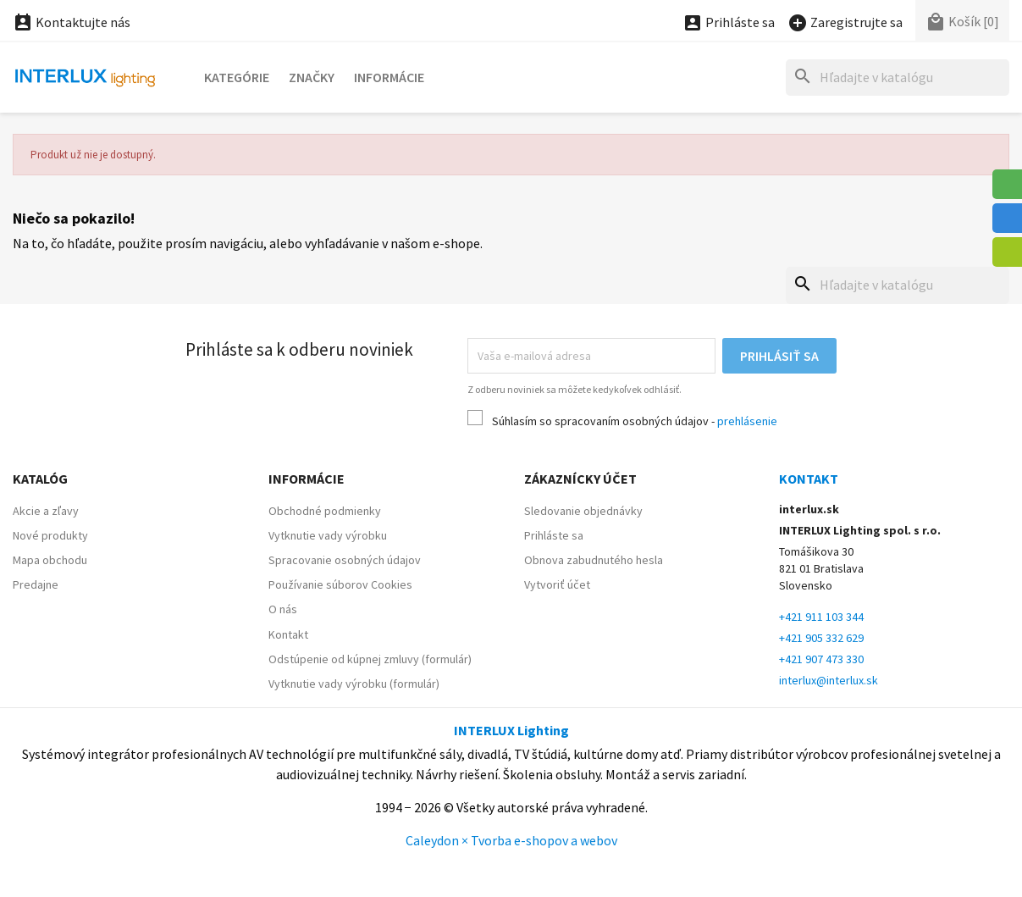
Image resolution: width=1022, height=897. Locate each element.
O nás (282, 609)
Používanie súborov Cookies (340, 584)
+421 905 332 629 (821, 637)
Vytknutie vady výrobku (327, 535)
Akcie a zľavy (46, 510)
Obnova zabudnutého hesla (593, 560)
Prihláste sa (553, 535)
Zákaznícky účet (580, 478)
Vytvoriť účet (557, 584)
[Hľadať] (897, 77)
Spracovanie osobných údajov (344, 560)
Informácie (389, 77)
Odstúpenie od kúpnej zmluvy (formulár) (370, 659)
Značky (311, 77)
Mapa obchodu (50, 560)
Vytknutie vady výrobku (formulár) (353, 683)
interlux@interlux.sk (828, 680)
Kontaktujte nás (71, 22)
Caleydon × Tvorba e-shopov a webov (511, 840)
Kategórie (236, 77)
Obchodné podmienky (324, 510)
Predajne (35, 584)
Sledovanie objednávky (583, 510)
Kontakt (288, 634)
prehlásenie (747, 421)
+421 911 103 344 (821, 616)
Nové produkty (50, 535)
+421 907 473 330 (821, 659)
